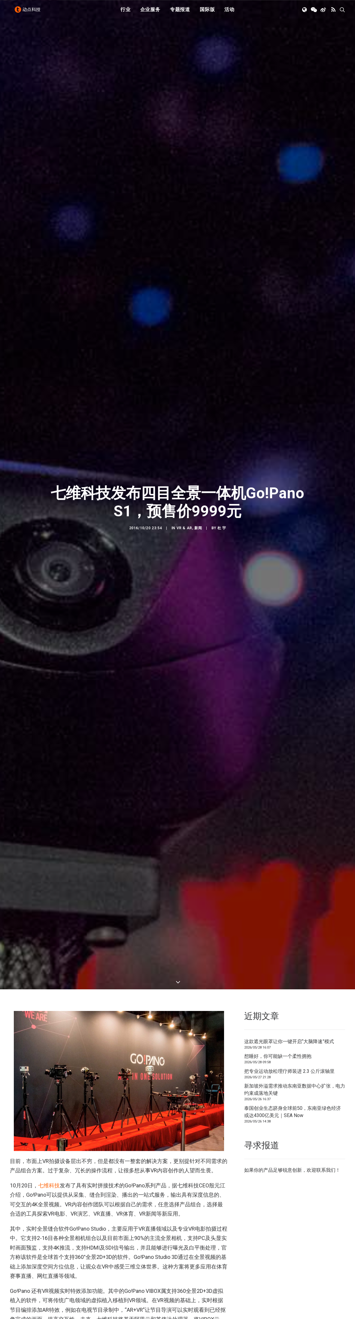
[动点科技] (29, 13)
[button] (305, 13)
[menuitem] (125, 13)
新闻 (198, 505)
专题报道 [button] (180, 13)
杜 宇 (221, 505)
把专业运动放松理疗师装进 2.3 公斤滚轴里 (289, 1024)
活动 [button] (229, 13)
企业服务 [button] (150, 13)
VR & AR (184, 505)
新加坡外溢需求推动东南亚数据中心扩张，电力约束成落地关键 (294, 1043)
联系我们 (325, 1123)
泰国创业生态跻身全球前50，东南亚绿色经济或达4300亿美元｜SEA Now (292, 1065)
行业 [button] (125, 13)
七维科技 (49, 1139)
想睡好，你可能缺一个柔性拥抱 (277, 1009)
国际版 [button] (207, 13)
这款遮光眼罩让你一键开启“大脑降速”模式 (289, 995)
